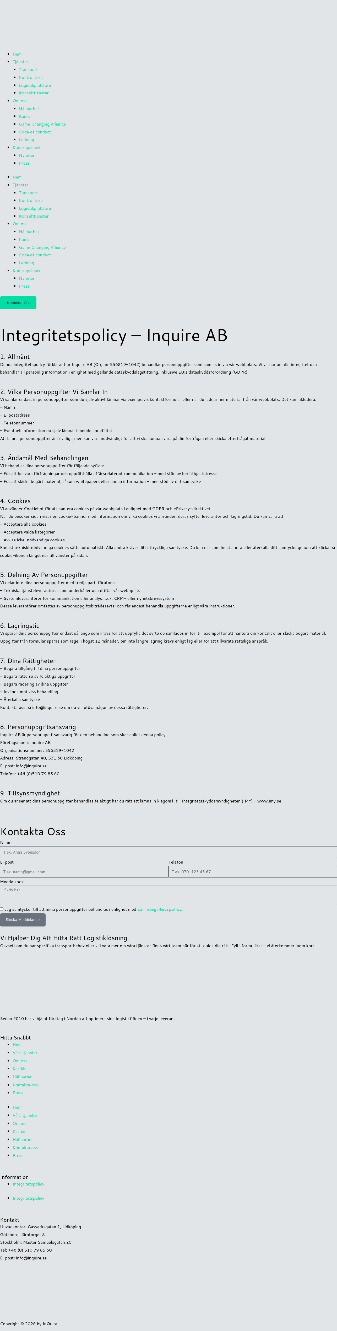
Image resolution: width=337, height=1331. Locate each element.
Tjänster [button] (20, 61)
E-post (7, 862)
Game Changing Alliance (42, 124)
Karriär (25, 116)
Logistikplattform (35, 85)
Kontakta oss (25, 1083)
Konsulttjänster (34, 93)
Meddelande (12, 882)
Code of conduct (35, 132)
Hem (17, 54)
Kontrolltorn (31, 77)
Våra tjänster (25, 1052)
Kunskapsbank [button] (26, 147)
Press (24, 163)
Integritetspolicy (28, 1180)
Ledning (26, 139)
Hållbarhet (29, 108)
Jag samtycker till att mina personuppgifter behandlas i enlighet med (93, 909)
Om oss (20, 1060)
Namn (6, 842)
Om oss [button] (20, 101)
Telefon (175, 862)
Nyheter (27, 155)
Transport (28, 69)
